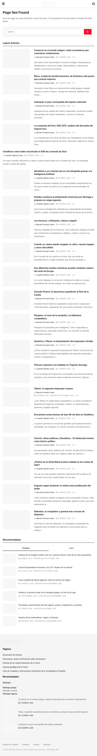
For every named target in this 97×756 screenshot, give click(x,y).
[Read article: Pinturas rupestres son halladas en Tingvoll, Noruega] (16, 373)
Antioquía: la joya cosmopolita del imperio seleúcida (60, 102)
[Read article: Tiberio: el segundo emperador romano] (16, 397)
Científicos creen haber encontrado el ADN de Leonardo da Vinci (35, 151)
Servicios (47, 745)
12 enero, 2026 (63, 492)
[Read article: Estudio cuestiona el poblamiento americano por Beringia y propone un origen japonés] (16, 205)
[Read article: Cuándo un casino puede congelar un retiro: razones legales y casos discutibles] (16, 252)
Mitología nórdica (10, 690)
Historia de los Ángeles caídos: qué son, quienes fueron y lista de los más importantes (54, 555)
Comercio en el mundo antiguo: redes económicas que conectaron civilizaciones (52, 699)
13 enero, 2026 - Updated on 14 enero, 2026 (54, 395)
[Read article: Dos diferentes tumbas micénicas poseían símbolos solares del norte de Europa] (16, 276)
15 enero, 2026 (31, 155)
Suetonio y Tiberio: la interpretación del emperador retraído (63, 341)
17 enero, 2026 (63, 57)
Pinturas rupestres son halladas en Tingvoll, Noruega (60, 365)
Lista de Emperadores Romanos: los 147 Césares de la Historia (45, 567)
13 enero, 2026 (63, 369)
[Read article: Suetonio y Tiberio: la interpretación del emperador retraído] (16, 349)
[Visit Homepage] (48, 4)
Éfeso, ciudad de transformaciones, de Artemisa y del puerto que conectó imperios (53, 712)
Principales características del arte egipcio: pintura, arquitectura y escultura (50, 605)
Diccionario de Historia (12, 655)
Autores (36, 745)
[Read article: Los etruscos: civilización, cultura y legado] (16, 229)
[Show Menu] (3, 4)
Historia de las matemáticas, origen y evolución (38, 617)
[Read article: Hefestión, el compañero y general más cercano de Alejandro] (16, 520)
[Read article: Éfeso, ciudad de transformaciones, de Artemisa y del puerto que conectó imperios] (16, 84)
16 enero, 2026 (63, 106)
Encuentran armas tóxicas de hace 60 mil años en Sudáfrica (64, 414)
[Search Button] (93, 4)
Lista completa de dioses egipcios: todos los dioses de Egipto (44, 580)
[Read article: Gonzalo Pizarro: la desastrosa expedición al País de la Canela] (16, 300)
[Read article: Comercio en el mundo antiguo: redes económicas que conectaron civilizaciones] (16, 58)
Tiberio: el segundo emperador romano (53, 388)
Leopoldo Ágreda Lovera (14, 155)
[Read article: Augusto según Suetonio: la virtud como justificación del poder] (16, 494)
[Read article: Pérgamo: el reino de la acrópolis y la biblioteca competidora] (16, 324)
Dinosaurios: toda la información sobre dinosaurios (24, 659)
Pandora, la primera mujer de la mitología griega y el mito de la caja (46, 592)
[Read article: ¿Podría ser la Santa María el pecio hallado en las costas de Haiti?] (16, 470)
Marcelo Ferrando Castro (45, 57)
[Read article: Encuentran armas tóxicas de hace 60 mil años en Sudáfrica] (16, 423)
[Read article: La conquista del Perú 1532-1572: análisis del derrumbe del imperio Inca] (16, 134)
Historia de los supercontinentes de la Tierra (21, 663)
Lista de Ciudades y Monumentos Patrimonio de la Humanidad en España (34, 671)
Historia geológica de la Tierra (15, 667)
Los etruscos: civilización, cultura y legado (55, 221)
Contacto (25, 745)
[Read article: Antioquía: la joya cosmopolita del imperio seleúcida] (16, 110)
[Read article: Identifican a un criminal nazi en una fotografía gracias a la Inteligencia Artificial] (16, 179)
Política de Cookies (10, 745)
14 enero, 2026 (63, 275)
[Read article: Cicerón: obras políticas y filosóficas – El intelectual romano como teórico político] (16, 446)
